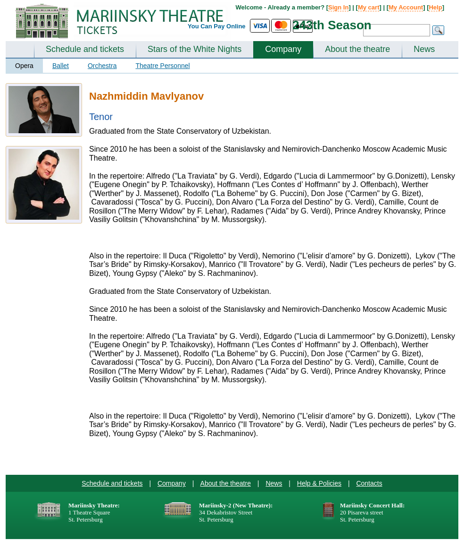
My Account (406, 7)
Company (283, 49)
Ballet (60, 65)
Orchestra (102, 65)
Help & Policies (319, 483)
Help (435, 7)
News (424, 49)
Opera (24, 65)
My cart (369, 7)
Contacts (369, 483)
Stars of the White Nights (194, 49)
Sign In (338, 7)
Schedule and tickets (85, 49)
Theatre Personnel (162, 65)
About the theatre (357, 49)
